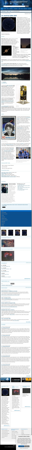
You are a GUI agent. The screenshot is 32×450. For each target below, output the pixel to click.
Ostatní (3, 224)
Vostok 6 (22, 143)
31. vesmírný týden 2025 (5, 346)
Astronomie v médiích (15, 435)
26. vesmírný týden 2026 (21, 184)
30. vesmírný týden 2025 (5, 356)
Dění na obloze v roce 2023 (5, 175)
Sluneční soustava (4, 213)
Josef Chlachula (8, 296)
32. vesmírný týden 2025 (5, 335)
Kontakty (29, 8)
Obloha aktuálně (4, 173)
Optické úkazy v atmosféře (25, 434)
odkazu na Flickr (12, 314)
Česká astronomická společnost (8, 440)
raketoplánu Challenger (7, 150)
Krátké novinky (4, 287)
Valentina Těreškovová (9, 144)
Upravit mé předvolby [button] (24, 448)
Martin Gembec (8, 13)
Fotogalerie (15, 8)
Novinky (5, 8)
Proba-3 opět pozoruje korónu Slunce (23, 189)
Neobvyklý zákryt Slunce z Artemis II (7, 309)
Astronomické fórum (15, 438)
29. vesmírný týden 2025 (5, 364)
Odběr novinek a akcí (5, 281)
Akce (8, 8)
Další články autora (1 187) (21, 183)
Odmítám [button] (27, 446)
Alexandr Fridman (9, 204)
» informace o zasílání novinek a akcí (6, 285)
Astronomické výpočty (15, 432)
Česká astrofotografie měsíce (7, 249)
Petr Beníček (4, 82)
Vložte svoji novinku (28, 287)
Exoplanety (3, 216)
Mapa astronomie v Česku (15, 436)
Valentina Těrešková (25, 204)
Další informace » (7, 425)
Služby (19, 8)
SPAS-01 (5, 158)
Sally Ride (5, 204)
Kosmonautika (4, 212)
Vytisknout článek (28, 13)
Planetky (22, 433)
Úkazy (10, 11)
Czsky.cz (2, 174)
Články (2, 8)
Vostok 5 (16, 204)
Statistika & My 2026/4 (8, 298)
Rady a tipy (13, 434)
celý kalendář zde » (27, 278)
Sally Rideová (12, 148)
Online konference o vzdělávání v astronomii (9, 291)
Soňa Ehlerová (8, 317)
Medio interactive (11, 446)
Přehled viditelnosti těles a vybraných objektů (8, 176)
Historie (3, 225)
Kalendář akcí (4, 263)
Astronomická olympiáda (5, 433)
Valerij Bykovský (20, 204)
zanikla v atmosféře (9, 85)
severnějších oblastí (4, 64)
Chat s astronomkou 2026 (5, 318)
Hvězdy (3, 215)
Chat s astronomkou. (16, 320)
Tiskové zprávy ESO (5, 434)
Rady (22, 8)
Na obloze (11, 8)
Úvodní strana (3, 11)
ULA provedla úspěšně (4, 106)
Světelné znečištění (5, 219)
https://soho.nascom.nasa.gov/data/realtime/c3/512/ (9, 306)
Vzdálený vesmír (4, 218)
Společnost (25, 8)
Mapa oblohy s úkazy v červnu (6, 172)
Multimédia (3, 221)
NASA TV (3, 437)
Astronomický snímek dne (6, 237)
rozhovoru (5, 299)
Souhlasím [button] (21, 446)
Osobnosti (3, 222)
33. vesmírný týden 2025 (5, 327)
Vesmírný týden (4, 205)
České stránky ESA (4, 436)
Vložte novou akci (28, 262)
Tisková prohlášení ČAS (5, 430)
